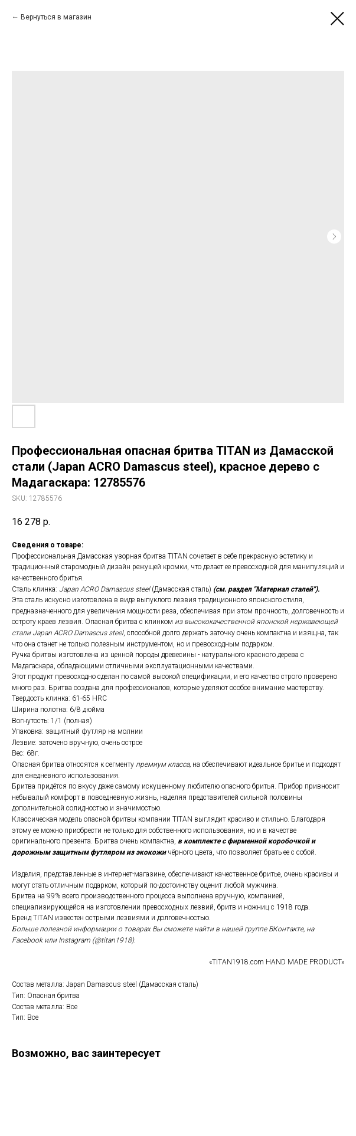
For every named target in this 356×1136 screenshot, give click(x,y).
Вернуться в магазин (56, 17)
